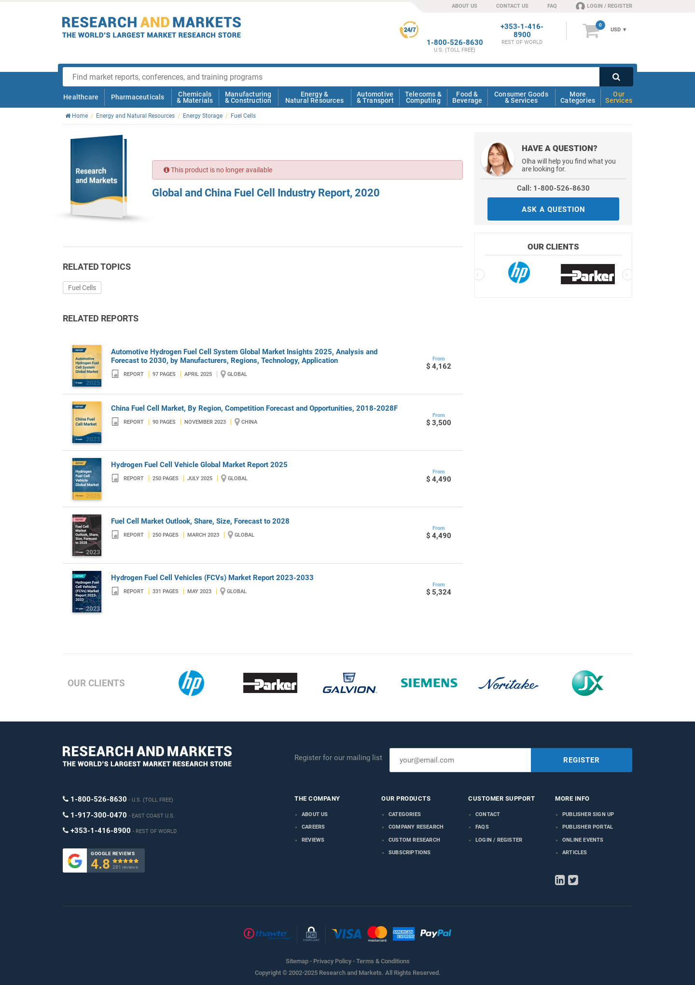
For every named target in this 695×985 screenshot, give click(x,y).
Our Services (618, 97)
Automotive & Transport (375, 97)
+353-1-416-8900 (521, 31)
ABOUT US (464, 6)
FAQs (482, 827)
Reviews (313, 840)
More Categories (577, 97)
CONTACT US (512, 6)
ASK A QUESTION (553, 209)
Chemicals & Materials (195, 97)
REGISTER (581, 760)
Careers (313, 827)
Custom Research (414, 840)
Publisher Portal (587, 827)
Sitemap (297, 961)
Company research (416, 827)
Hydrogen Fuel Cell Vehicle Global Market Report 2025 (199, 464)
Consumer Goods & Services (521, 97)
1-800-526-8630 (455, 43)
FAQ (552, 6)
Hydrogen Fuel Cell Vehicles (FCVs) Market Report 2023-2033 (212, 577)
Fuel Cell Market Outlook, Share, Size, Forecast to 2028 (200, 521)
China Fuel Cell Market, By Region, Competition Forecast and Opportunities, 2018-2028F (254, 408)
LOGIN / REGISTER (604, 6)
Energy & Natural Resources (314, 97)
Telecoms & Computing (423, 97)
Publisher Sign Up (588, 814)
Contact (487, 814)
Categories (405, 814)
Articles (574, 852)
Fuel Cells (82, 287)
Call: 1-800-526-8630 (553, 188)
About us (315, 814)
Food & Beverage (467, 97)
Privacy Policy (332, 961)
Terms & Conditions (383, 961)
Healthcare (80, 97)
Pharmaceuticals (138, 97)
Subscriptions (410, 852)
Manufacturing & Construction (248, 97)
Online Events (583, 840)
